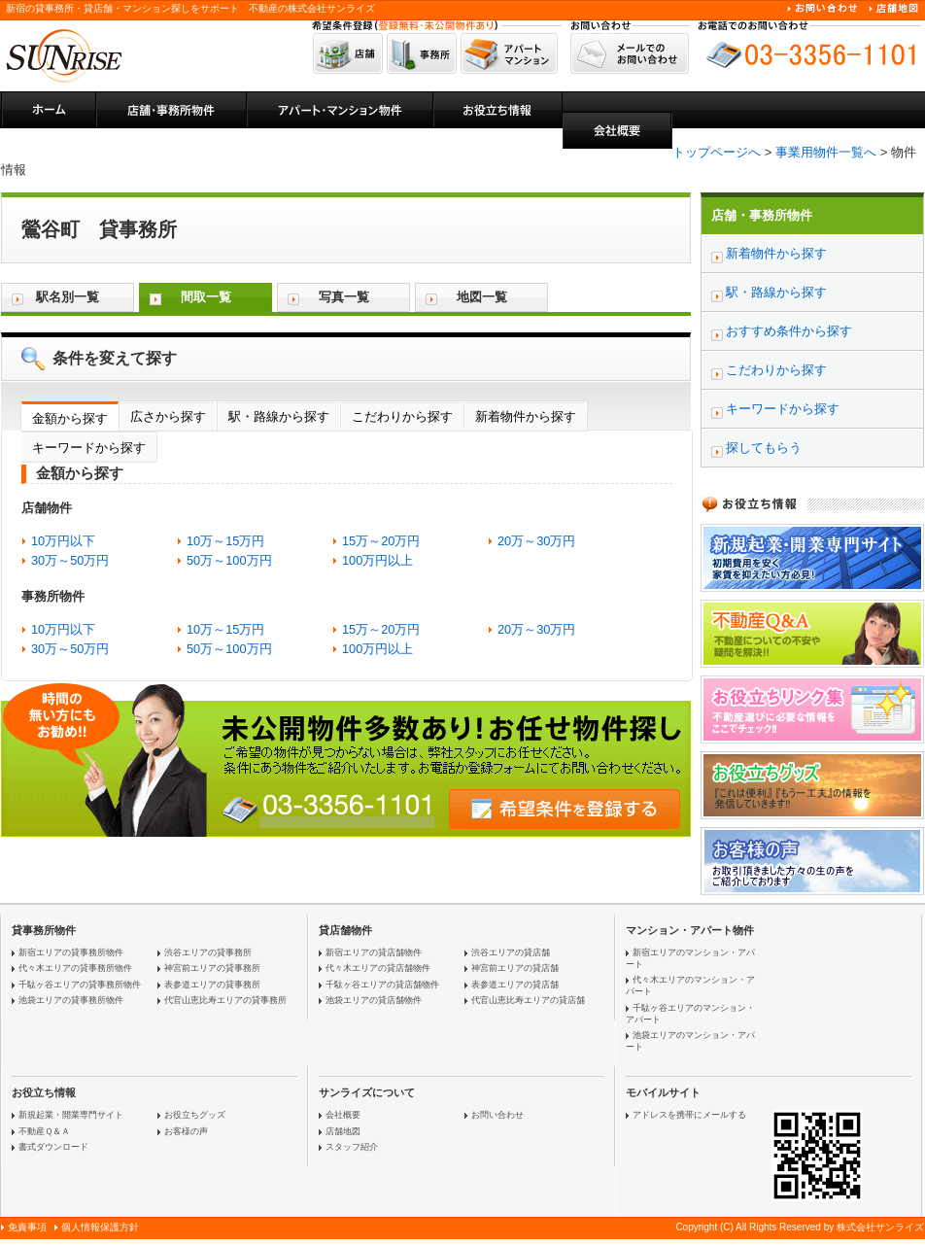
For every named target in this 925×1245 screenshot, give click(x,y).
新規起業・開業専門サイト (70, 1115)
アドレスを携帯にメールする (689, 1115)
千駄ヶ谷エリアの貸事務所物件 (79, 984)
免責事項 (27, 1227)
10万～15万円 (225, 541)
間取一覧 (206, 297)
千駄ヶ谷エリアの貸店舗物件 (382, 984)
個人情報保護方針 (100, 1227)
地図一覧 (482, 297)
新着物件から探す (525, 416)
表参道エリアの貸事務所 (212, 984)
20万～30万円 (536, 541)
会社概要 (342, 1115)
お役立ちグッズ (194, 1115)
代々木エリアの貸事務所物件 (75, 968)
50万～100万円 (229, 560)
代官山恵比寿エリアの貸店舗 (528, 1000)
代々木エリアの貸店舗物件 (377, 968)
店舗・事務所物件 (761, 215)
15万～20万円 (381, 541)
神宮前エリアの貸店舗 (515, 968)
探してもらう (764, 447)
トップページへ (716, 152)
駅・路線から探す (278, 416)
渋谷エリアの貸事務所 (208, 952)
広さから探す (168, 416)
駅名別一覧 (67, 297)
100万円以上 (377, 560)
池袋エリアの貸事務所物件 (70, 1000)
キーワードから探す (89, 447)
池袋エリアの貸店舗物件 (373, 1000)
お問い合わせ (497, 1115)
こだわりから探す (402, 416)
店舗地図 (342, 1131)
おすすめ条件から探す (789, 331)
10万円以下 (63, 541)
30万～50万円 (70, 560)
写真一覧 (344, 297)
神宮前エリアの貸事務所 (212, 968)
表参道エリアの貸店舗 (515, 984)
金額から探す (70, 418)
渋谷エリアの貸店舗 (510, 952)
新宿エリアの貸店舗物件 (373, 952)
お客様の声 (186, 1131)
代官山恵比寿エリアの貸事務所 (225, 1000)
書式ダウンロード (53, 1147)
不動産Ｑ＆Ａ (44, 1131)
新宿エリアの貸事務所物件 (70, 952)
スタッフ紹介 (351, 1147)
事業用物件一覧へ (825, 152)
